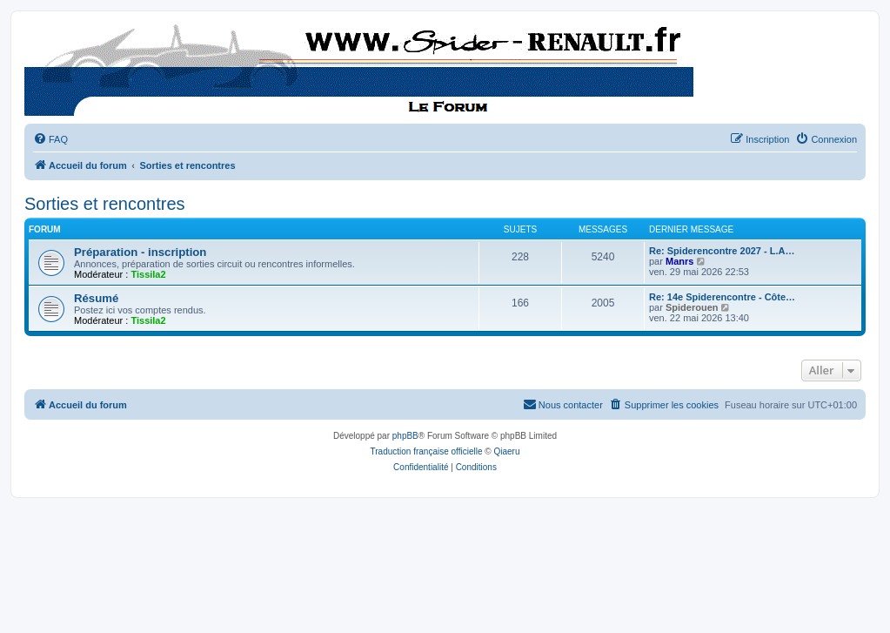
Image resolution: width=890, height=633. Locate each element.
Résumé (96, 298)
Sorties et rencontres (104, 203)
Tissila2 (147, 274)
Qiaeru (506, 451)
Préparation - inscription (140, 252)
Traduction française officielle (427, 451)
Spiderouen (692, 307)
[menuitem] (50, 139)
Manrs (679, 261)
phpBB (405, 436)
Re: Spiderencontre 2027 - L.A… (722, 251)
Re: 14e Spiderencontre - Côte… (722, 297)
